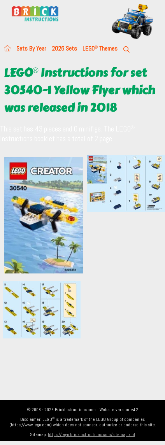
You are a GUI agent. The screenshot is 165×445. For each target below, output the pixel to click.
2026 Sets (64, 48)
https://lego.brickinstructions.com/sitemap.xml (91, 434)
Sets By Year (31, 48)
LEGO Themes (100, 48)
